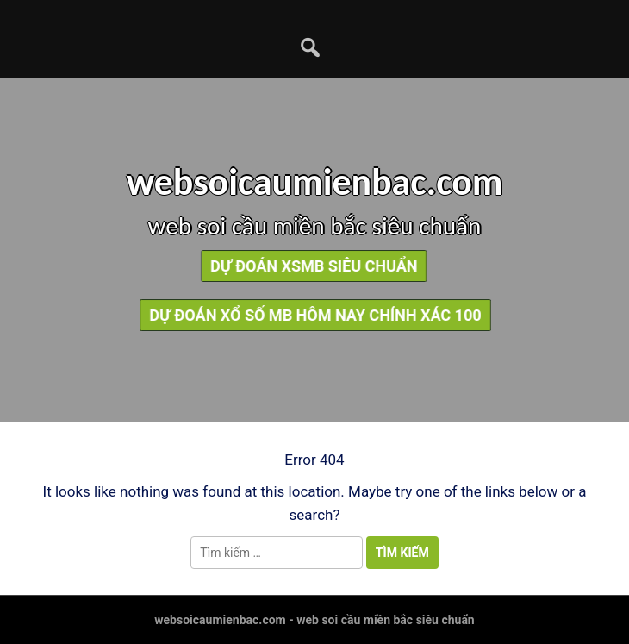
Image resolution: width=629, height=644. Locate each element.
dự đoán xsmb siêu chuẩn (308, 266)
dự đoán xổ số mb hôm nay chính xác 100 (323, 315)
